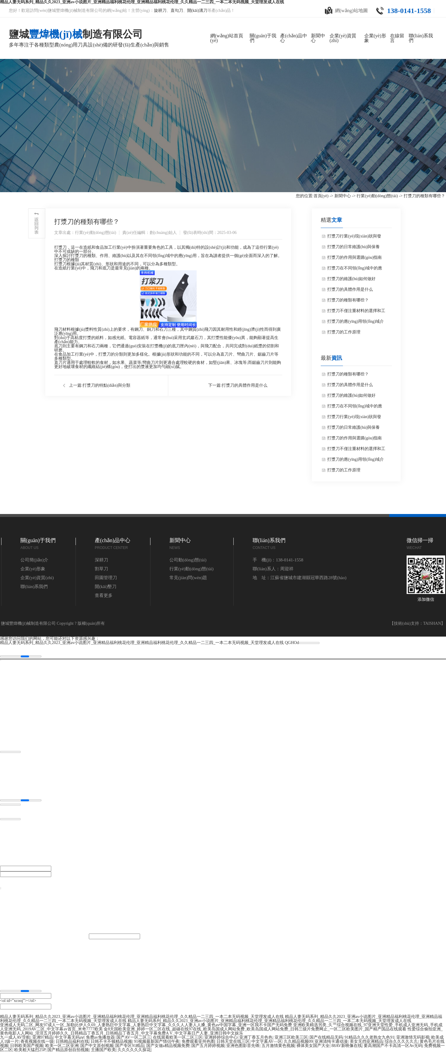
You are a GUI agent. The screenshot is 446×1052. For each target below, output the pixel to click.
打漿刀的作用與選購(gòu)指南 (354, 257)
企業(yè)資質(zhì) (37, 577)
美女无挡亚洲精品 (366, 1041)
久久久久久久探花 (134, 1050)
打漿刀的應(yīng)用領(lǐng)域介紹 (355, 323)
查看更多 (104, 595)
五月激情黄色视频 (278, 1045)
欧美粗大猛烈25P (30, 1050)
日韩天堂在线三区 (233, 1041)
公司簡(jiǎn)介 (34, 560)
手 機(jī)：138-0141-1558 (278, 560)
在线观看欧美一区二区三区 (178, 1037)
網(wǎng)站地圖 (346, 11)
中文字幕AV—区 (266, 1041)
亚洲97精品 (42, 1037)
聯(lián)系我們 (34, 586)
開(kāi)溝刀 (197, 10)
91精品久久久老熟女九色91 (369, 1037)
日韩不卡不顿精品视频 (111, 1041)
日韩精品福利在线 (72, 1041)
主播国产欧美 (103, 1050)
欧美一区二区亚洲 (61, 1045)
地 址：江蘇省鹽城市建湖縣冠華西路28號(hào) (299, 577)
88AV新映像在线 (346, 1045)
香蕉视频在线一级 (37, 1041)
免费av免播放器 (100, 1037)
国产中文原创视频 (96, 1045)
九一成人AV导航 (15, 1037)
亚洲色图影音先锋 (242, 1045)
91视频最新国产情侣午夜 (156, 1041)
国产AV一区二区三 (133, 1037)
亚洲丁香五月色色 (255, 1037)
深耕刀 (101, 560)
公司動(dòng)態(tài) (187, 560)
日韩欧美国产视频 (26, 1045)
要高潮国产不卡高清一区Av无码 (393, 1045)
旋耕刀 (160, 10)
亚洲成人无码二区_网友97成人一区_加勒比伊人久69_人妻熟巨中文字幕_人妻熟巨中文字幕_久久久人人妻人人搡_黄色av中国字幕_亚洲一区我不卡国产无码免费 (146, 1025)
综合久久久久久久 (401, 1041)
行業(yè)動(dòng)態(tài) (377, 196)
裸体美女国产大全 (313, 1045)
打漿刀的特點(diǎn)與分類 (106, 385)
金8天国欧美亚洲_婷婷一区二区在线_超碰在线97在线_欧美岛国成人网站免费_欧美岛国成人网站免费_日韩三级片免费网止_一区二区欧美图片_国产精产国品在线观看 (255, 1029)
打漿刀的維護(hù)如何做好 (351, 279)
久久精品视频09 (298, 1041)
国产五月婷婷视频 (207, 1045)
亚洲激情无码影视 (412, 1037)
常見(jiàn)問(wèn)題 (188, 577)
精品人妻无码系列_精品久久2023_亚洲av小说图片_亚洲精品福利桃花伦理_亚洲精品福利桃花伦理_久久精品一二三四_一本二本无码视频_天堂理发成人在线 (142, 642)
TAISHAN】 (434, 623)
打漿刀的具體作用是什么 (244, 385)
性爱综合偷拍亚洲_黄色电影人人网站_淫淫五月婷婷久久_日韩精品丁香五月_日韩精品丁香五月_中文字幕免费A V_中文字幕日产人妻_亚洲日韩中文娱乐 (221, 1031)
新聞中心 (342, 196)
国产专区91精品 (129, 1045)
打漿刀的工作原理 (343, 332)
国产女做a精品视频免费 (168, 1045)
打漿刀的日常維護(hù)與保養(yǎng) (353, 248)
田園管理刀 (106, 577)
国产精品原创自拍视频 (68, 1050)
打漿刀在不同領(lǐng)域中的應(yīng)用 (354, 270)
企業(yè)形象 (32, 568)
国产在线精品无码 (326, 1037)
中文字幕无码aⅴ (69, 1037)
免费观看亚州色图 (198, 1041)
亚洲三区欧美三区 (291, 1037)
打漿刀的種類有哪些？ (348, 300)
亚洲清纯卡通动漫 (331, 1041)
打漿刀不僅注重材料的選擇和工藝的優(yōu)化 (356, 312)
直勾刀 (177, 10)
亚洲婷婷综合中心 (221, 1037)
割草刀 (101, 568)
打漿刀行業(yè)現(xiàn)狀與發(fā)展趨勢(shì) (354, 238)
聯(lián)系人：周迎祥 (273, 568)
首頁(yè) (321, 196)
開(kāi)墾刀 (105, 586)
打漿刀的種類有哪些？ (348, 374)
